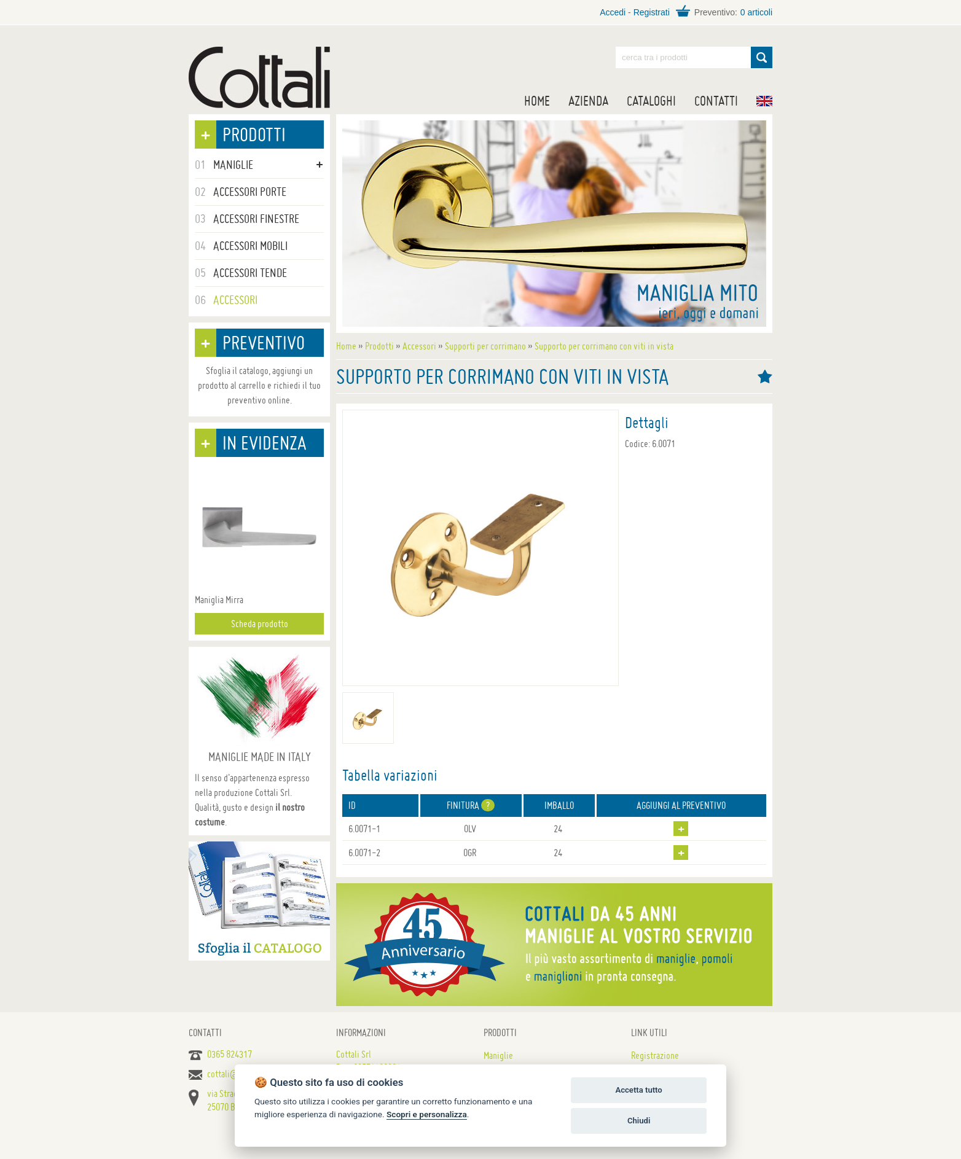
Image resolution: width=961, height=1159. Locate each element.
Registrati (651, 12)
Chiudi (638, 1120)
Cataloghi (651, 100)
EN (764, 101)
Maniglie (498, 1055)
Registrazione (655, 1055)
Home (537, 100)
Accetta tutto (638, 1090)
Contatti (716, 100)
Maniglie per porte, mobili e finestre (259, 77)
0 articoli (756, 12)
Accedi (613, 12)
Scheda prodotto (259, 623)
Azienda (588, 100)
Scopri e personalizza (426, 1114)
